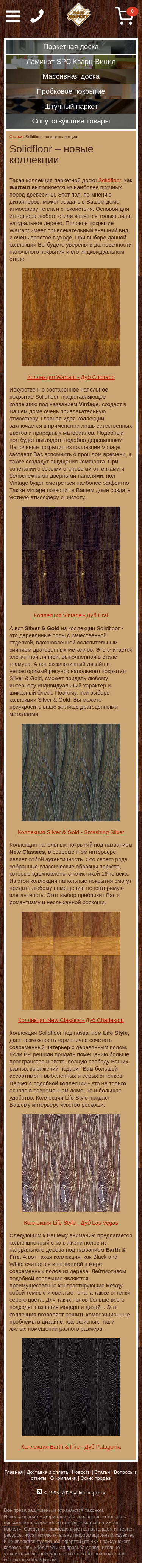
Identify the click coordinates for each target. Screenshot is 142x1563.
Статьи (15, 137)
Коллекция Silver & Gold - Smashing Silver (71, 832)
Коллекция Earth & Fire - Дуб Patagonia (71, 1447)
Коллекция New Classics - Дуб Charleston (71, 1020)
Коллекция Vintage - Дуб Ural (71, 615)
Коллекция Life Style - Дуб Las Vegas (71, 1223)
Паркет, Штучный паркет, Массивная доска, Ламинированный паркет (79, 15)
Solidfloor (109, 180)
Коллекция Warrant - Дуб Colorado (71, 377)
